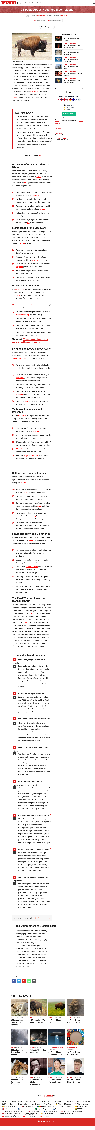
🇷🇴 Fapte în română (47, 1114)
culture (23, 483)
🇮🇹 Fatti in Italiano (27, 1106)
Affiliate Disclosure (83, 1101)
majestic (26, 622)
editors (26, 951)
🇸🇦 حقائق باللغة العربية (42, 1109)
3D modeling (20, 449)
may (34, 516)
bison (39, 177)
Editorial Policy (17, 1101)
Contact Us (57, 1101)
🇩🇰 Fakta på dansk (65, 1106)
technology (22, 416)
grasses (35, 260)
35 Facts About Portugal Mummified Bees (72, 46)
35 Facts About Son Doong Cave (38, 1051)
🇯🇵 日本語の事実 (34, 1111)
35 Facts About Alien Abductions (55, 1053)
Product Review (45, 1101)
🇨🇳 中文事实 (44, 1116)
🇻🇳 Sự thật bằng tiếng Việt (10, 1116)
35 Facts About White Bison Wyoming (17, 1022)
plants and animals (19, 358)
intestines (19, 394)
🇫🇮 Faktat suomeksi (24, 1109)
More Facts (48, 1104)
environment (34, 91)
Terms (12, 1104)
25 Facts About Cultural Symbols (74, 1053)
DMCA (4, 1104)
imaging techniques (31, 456)
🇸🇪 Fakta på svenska (81, 1106)
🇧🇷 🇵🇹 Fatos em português (45, 1106)
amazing (15, 97)
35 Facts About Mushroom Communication (72, 81)
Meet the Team (31, 1101)
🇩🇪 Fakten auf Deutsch (63, 1104)
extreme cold (20, 289)
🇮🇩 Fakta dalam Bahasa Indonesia (13, 1111)
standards (20, 949)
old (28, 223)
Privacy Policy (22, 1104)
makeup (36, 431)
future (31, 540)
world (39, 506)
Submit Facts (35, 1104)
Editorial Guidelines (55, 20)
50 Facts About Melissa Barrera (54, 1081)
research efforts (32, 567)
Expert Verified (41, 20)
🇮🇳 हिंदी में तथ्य (79, 1109)
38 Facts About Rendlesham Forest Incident (19, 1052)
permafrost (16, 295)
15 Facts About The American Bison (38, 1021)
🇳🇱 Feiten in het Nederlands (11, 1114)
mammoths (20, 378)
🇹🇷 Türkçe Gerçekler (29, 1116)
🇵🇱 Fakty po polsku (30, 1114)
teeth (26, 401)
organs (42, 209)
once (30, 614)
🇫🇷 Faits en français (81, 1104)
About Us (5, 1101)
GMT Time (58, 130)
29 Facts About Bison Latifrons (73, 1021)
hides (26, 492)
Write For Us (69, 1101)
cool (13, 643)
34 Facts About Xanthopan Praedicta (17, 1082)
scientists (35, 195)
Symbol (57, 125)
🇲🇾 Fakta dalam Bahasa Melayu (71, 1111)
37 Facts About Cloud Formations (71, 60)
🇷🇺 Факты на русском (65, 1114)
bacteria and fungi (22, 315)
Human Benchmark (61, 140)
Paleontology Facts (47, 27)
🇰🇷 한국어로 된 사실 (50, 1111)
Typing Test (59, 135)
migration (19, 267)
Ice (25, 183)
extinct (22, 243)
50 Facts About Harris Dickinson (74, 1081)
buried (29, 305)
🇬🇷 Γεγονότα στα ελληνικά (62, 1109)
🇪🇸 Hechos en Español (9, 1106)
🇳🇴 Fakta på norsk (8, 1109)
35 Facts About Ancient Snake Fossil (71, 53)
